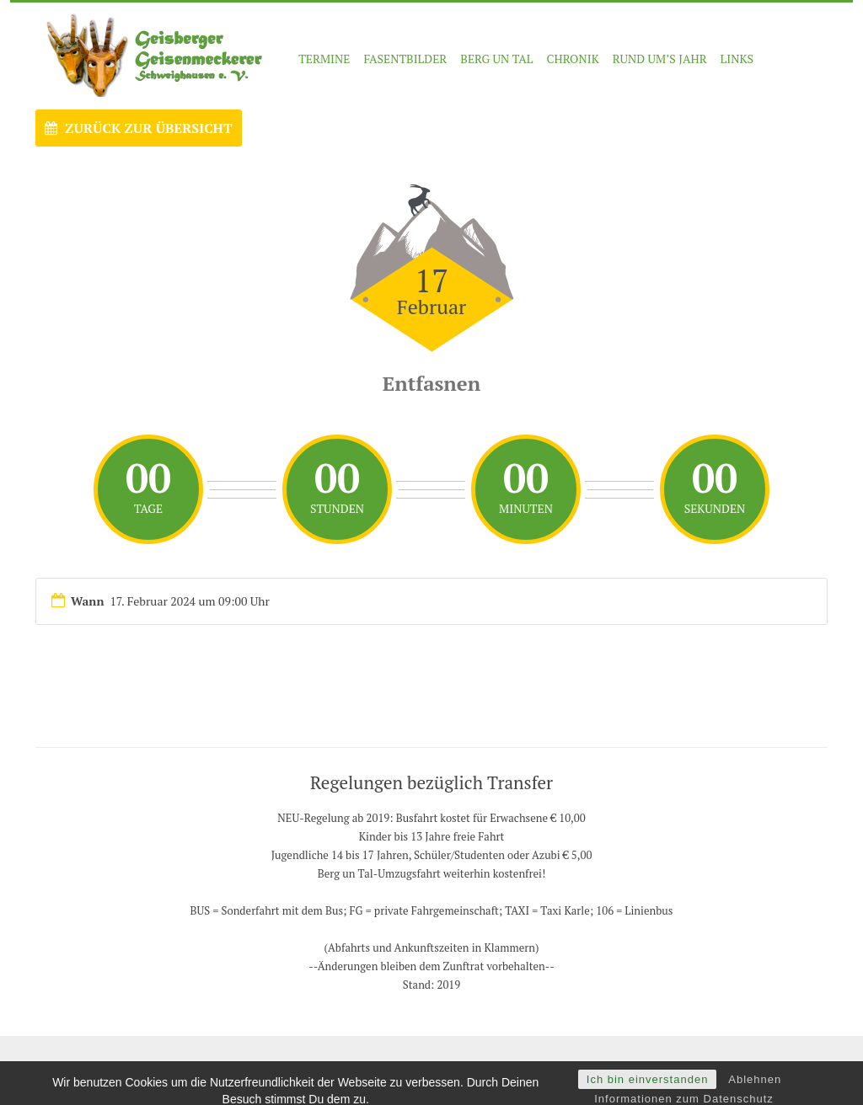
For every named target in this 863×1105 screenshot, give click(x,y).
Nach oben (793, 1066)
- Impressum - (473, 1066)
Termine (324, 59)
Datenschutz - (542, 1066)
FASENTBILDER (405, 59)
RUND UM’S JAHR (660, 59)
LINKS (737, 59)
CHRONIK (572, 59)
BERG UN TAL (496, 59)
